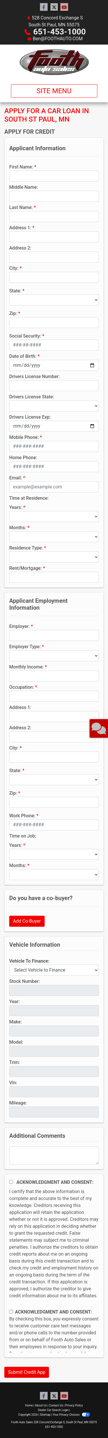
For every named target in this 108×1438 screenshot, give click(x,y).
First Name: (21, 167)
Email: (15, 478)
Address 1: (20, 227)
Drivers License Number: (34, 376)
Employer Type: (25, 646)
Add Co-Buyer (27, 921)
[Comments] (54, 1155)
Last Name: (21, 207)
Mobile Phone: (24, 437)
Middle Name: (23, 187)
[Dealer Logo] (54, 62)
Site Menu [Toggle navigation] (54, 91)
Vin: (13, 1082)
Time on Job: (22, 836)
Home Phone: (23, 457)
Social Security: (25, 336)
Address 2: (20, 248)
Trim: (14, 1062)
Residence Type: (26, 548)
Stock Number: (24, 981)
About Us (41, 1405)
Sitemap (45, 1414)
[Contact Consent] (11, 1312)
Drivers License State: (31, 397)
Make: (15, 1022)
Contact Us (56, 1405)
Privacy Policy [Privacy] (74, 1405)
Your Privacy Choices (71, 1414)
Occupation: (21, 687)
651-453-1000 (59, 31)
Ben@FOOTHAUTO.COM (58, 38)
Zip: (13, 313)
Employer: (19, 626)
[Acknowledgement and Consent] (11, 1182)
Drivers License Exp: (30, 417)
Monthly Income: (26, 667)
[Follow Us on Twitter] (54, 7)
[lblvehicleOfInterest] (54, 970)
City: (13, 268)
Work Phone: (22, 815)
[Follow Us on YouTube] (64, 7)
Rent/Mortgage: (25, 568)
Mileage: (18, 1103)
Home (29, 1405)
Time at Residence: (29, 498)
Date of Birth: (22, 356)
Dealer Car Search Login (53, 1410)
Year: (14, 1001)
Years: (15, 507)
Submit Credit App (26, 1372)
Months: (17, 527)
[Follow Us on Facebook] (44, 7)
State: (15, 291)
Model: (16, 1042)
